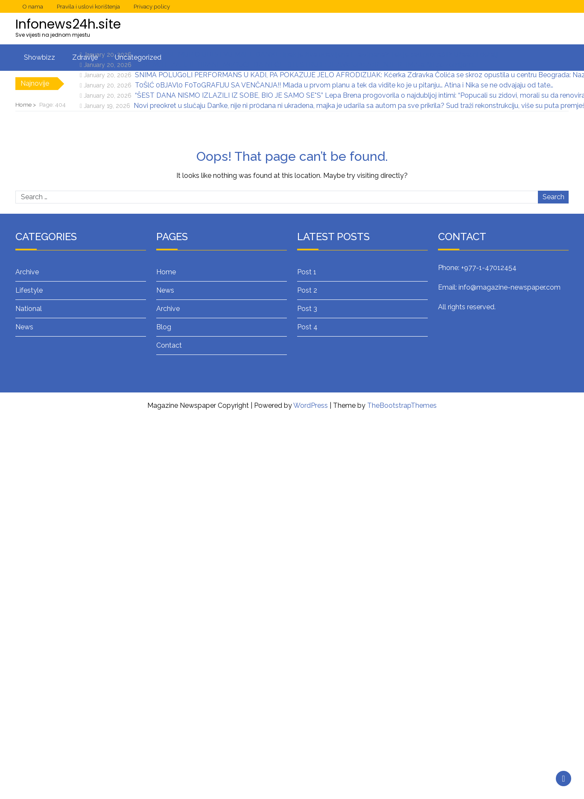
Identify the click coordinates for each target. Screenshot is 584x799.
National (28, 309)
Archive (27, 272)
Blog (163, 327)
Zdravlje (85, 57)
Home (166, 272)
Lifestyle (29, 290)
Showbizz (39, 57)
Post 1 (306, 272)
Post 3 (307, 309)
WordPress (310, 405)
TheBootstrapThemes (402, 405)
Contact (169, 345)
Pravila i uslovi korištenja (88, 6)
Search (553, 197)
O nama (32, 6)
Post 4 (307, 327)
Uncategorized (138, 57)
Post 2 (307, 290)
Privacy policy (152, 6)
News (24, 327)
